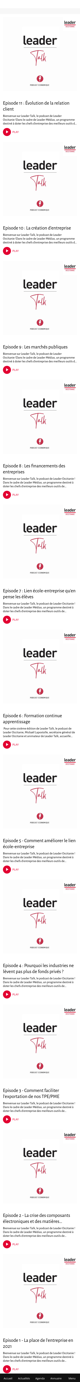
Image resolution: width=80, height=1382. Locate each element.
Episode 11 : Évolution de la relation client (36, 106)
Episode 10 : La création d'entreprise (37, 228)
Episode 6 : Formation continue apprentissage (32, 718)
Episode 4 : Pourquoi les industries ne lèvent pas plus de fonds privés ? (38, 968)
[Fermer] (4, 4)
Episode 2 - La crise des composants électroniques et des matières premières (36, 1218)
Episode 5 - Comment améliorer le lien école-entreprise (39, 843)
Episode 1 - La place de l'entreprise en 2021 (38, 1343)
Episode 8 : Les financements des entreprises (34, 468)
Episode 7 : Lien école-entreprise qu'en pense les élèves (39, 593)
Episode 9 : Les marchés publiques (35, 347)
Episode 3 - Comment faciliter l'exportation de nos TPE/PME (31, 1093)
